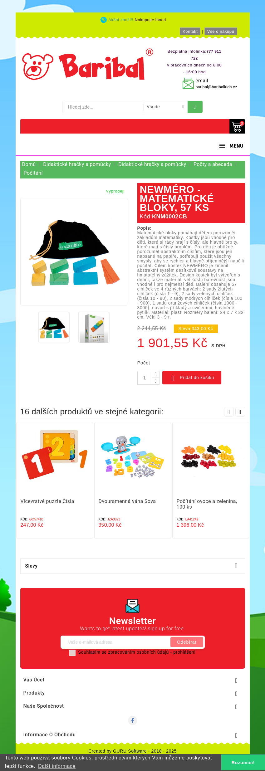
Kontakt (190, 31)
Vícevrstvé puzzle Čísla (47, 501)
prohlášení (184, 652)
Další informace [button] (57, 766)
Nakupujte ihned (150, 19)
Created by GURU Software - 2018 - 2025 (132, 751)
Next (240, 412)
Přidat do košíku (191, 378)
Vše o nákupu (220, 31)
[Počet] (144, 378)
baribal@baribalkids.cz (216, 87)
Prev (229, 412)
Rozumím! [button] (243, 762)
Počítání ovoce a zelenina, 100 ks (207, 504)
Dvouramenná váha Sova (127, 501)
